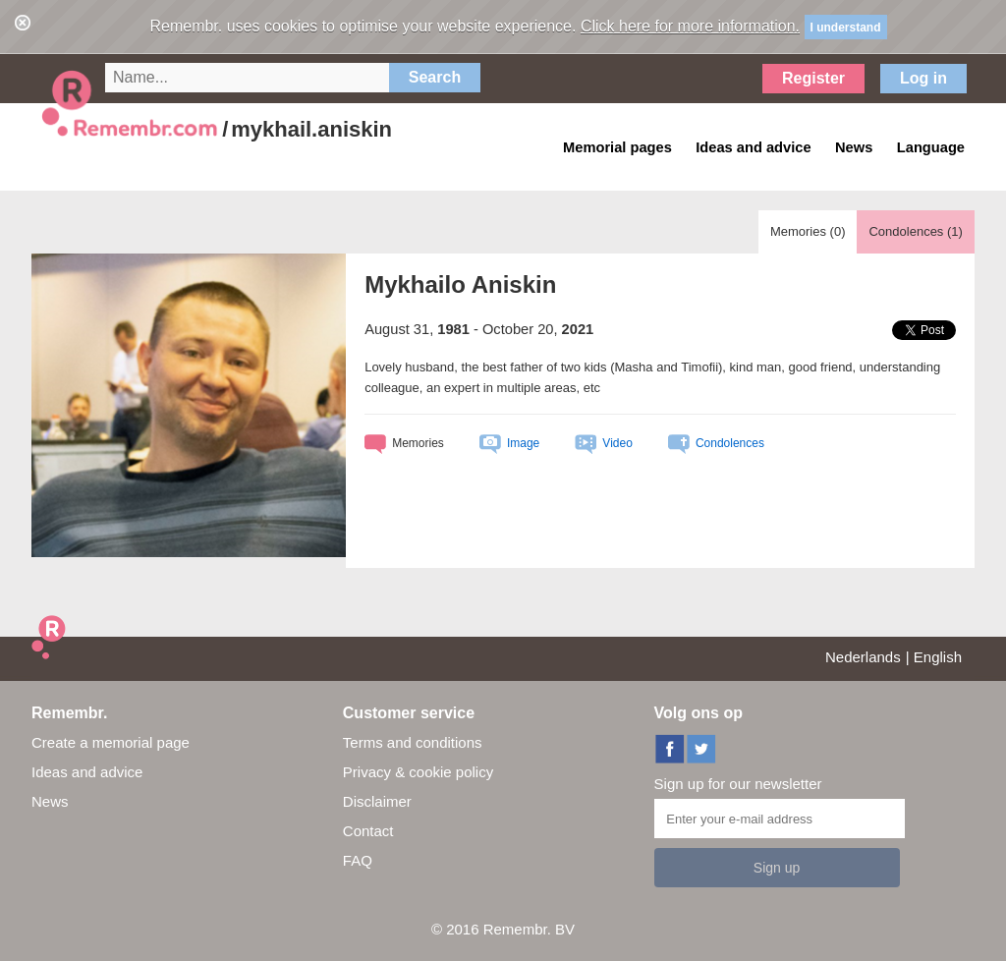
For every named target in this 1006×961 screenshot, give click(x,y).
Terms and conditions (412, 742)
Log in (923, 78)
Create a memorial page (110, 742)
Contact (368, 830)
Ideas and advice (86, 771)
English (938, 657)
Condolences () (915, 231)
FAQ (357, 860)
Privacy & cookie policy (418, 771)
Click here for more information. (690, 26)
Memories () (808, 231)
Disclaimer (377, 801)
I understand (845, 27)
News (50, 801)
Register (813, 78)
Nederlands (863, 657)
